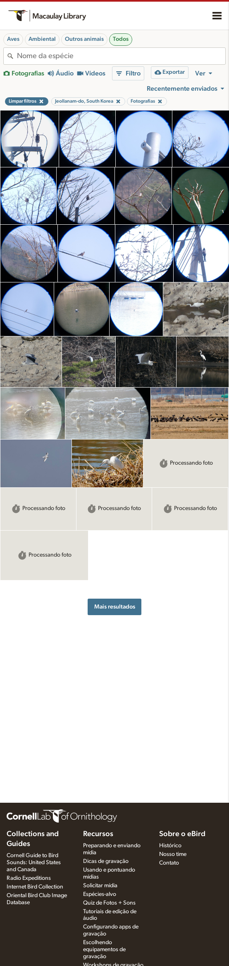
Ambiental (42, 39)
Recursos (98, 834)
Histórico (170, 845)
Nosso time (172, 854)
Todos (121, 39)
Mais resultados (114, 607)
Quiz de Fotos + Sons (109, 903)
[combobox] (121, 56)
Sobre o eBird (182, 834)
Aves (13, 39)
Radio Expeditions (29, 878)
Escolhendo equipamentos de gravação (104, 949)
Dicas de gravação (106, 861)
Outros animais (84, 39)
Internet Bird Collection (35, 887)
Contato (169, 863)
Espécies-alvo (99, 894)
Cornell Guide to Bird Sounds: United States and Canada (34, 862)
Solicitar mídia (100, 885)
